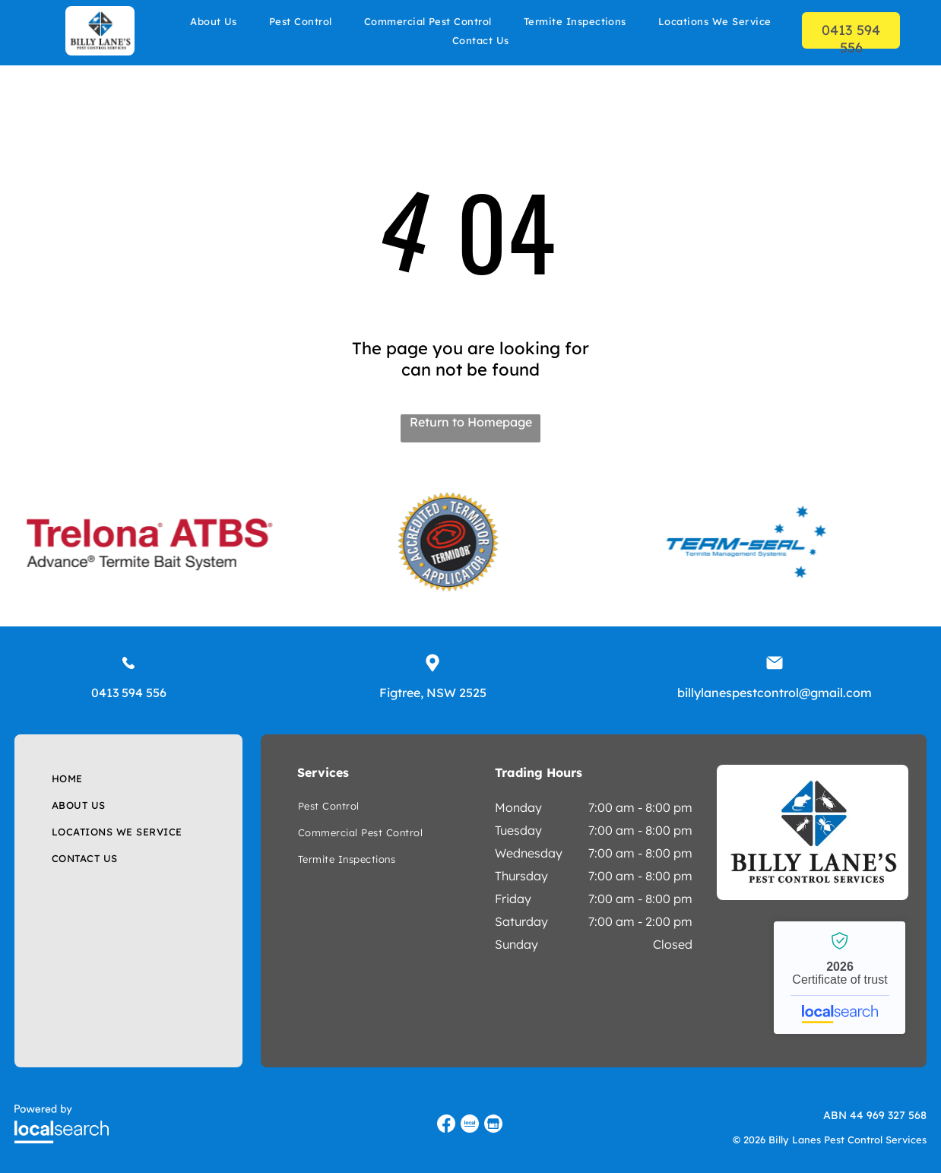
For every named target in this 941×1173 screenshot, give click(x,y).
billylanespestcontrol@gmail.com (774, 692)
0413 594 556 (128, 692)
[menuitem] (213, 20)
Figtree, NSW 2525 (432, 692)
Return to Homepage (471, 422)
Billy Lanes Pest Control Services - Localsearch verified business (839, 977)
